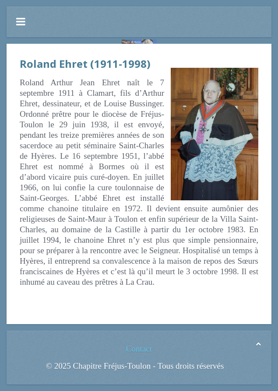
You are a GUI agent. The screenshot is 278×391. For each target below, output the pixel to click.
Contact (139, 348)
